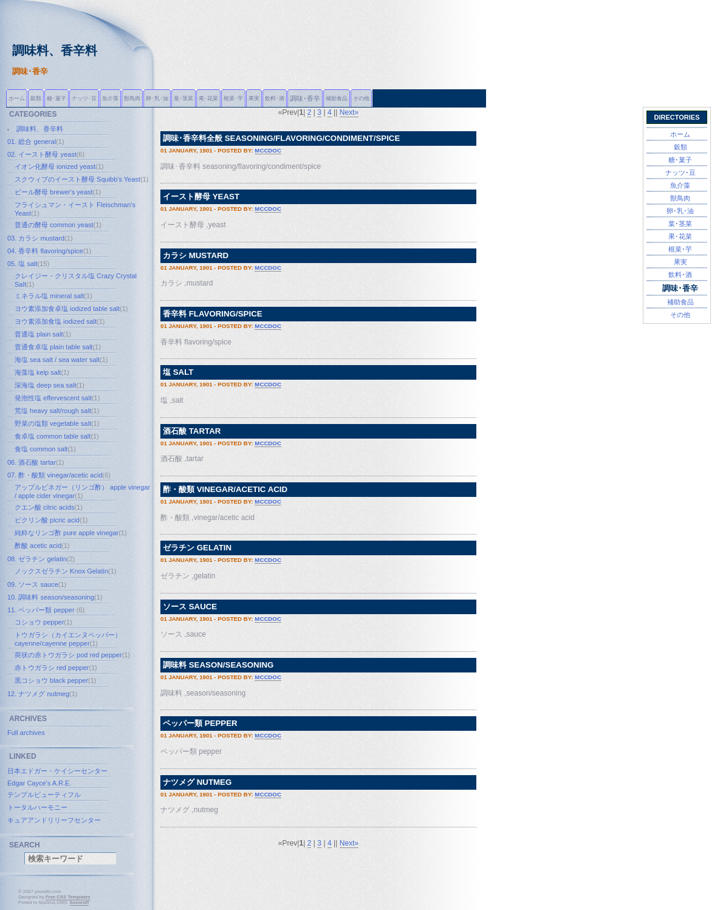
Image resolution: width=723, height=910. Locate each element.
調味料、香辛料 (39, 128)
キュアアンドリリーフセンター (54, 820)
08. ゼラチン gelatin (37, 559)
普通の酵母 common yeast (54, 224)
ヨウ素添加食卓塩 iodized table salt (67, 308)
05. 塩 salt (22, 263)
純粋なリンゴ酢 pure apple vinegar (66, 532)
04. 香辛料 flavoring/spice (45, 251)
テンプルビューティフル (44, 794)
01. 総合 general (31, 141)
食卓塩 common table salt (53, 436)
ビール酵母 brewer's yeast (54, 192)
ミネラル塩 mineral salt (49, 295)
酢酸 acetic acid (38, 545)
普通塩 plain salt (39, 334)
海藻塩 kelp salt (38, 372)
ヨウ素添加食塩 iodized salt (56, 321)
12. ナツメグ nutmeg (38, 693)
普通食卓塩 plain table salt (53, 347)
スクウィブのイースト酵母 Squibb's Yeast (77, 179)
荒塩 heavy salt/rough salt (53, 410)
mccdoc (268, 150)
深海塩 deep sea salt (46, 385)
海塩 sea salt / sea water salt (57, 359)
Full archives (26, 732)
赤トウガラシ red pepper (52, 667)
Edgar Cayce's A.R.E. (39, 783)
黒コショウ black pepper (51, 680)
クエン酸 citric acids (44, 507)
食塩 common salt (41, 449)
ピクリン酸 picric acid (47, 520)
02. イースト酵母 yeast (42, 154)
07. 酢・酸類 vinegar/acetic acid (55, 475)
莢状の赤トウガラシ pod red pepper (68, 655)
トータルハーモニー (37, 807)
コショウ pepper (39, 622)
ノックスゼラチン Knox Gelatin (61, 571)
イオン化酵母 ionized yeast (55, 166)
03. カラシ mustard (35, 238)
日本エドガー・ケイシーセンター (57, 771)
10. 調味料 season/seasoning (50, 597)
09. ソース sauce (32, 584)
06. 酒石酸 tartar (31, 462)
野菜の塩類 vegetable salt (53, 423)
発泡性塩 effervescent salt (53, 398)
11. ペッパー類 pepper (42, 610)
